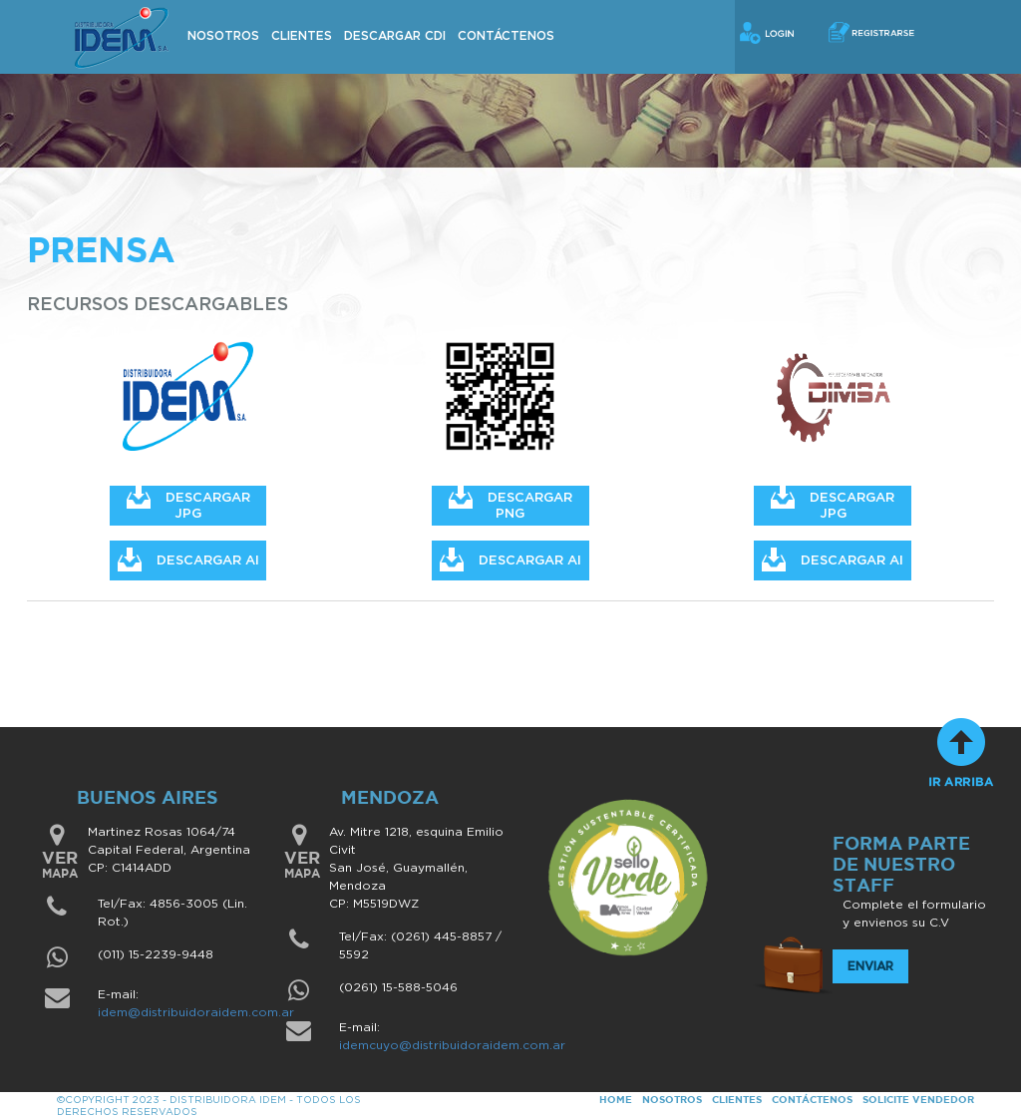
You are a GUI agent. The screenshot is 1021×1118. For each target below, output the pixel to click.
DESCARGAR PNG (510, 503)
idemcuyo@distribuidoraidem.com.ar (452, 1045)
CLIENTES (737, 1099)
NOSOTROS (672, 1099)
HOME (615, 1099)
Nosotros (223, 36)
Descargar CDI (395, 36)
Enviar (870, 966)
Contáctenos (506, 36)
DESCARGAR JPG (188, 503)
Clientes (301, 36)
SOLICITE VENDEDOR (918, 1099)
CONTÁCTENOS (812, 1099)
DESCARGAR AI (188, 559)
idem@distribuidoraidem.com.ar (196, 1012)
